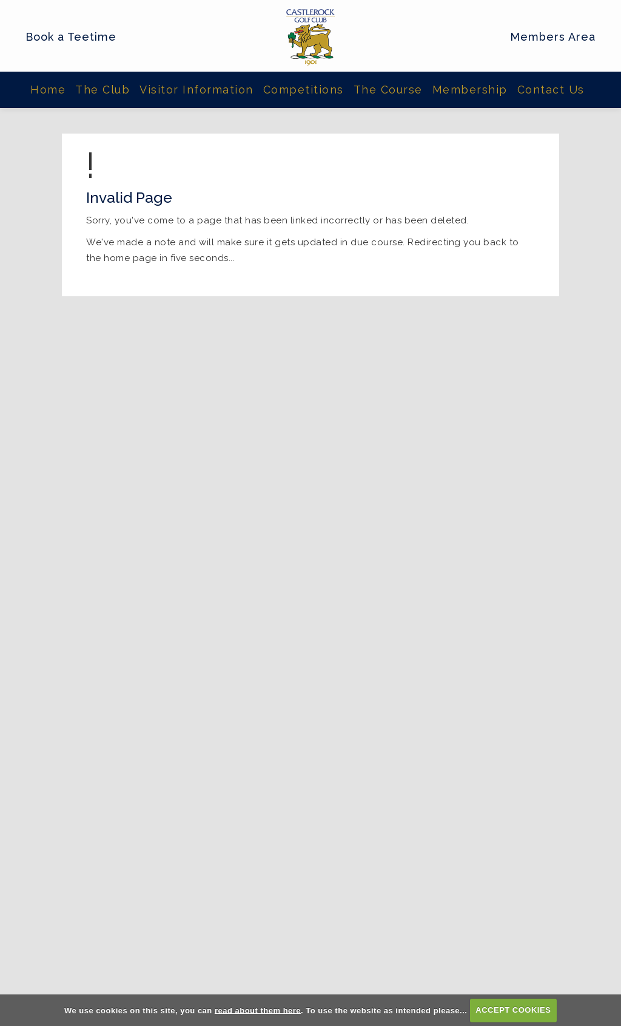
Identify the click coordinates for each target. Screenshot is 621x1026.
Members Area (553, 36)
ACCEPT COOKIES (513, 1009)
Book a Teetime (70, 36)
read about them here (258, 1009)
